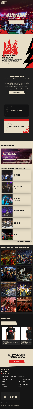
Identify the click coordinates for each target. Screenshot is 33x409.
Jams (3, 384)
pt (8, 373)
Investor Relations (23, 384)
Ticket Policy (21, 381)
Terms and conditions (24, 379)
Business (4, 381)
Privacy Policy (21, 376)
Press (19, 386)
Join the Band (5, 376)
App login (13, 376)
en (1, 373)
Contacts (4, 386)
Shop (12, 379)
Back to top (5, 402)
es (6, 373)
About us (4, 379)
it (3, 373)
